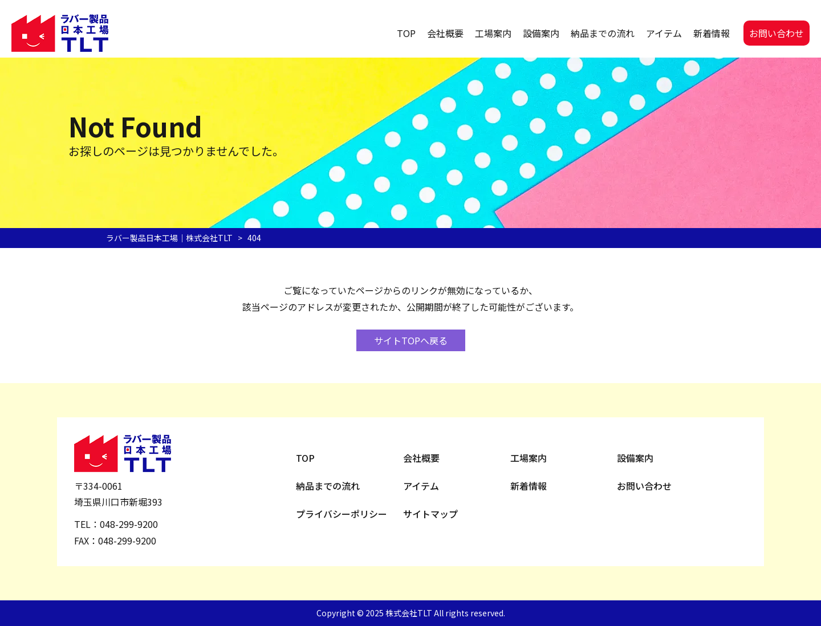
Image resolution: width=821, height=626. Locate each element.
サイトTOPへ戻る (411, 340)
